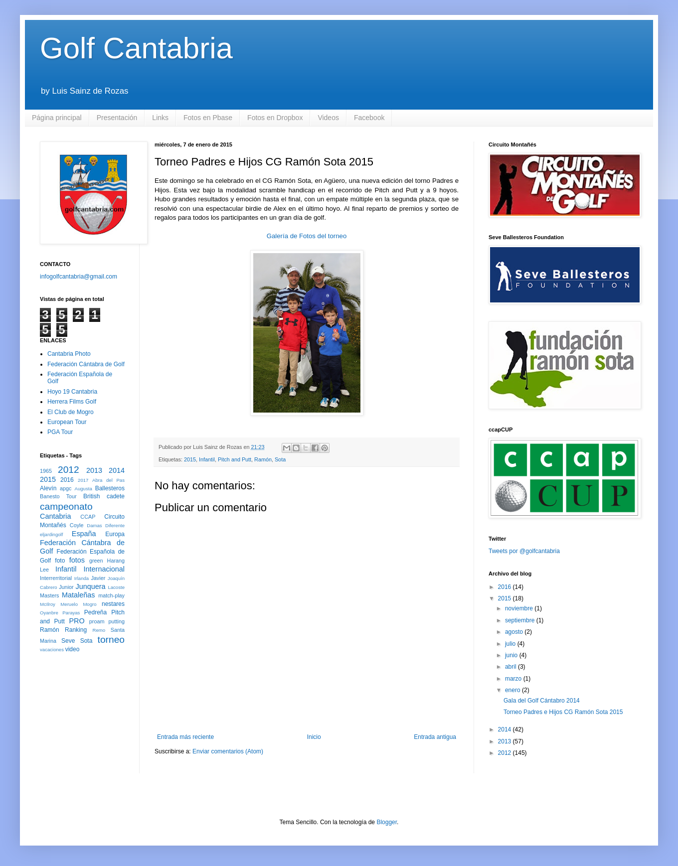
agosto (514, 631)
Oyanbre (49, 612)
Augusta (83, 488)
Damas (94, 525)
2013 (94, 470)
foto (60, 560)
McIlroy (47, 604)
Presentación (117, 118)
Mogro (89, 604)
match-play (111, 595)
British (91, 496)
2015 (190, 459)
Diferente (115, 525)
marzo (514, 678)
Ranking (76, 629)
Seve (68, 640)
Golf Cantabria (136, 48)
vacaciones (52, 649)
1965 (46, 471)
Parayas (71, 612)
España (84, 534)
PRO (76, 621)
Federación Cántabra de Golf (86, 364)
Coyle (77, 525)
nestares (113, 603)
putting (117, 621)
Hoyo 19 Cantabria (72, 391)
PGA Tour (60, 432)
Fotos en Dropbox (275, 118)
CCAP (87, 517)
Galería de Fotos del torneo (307, 236)
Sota (280, 459)
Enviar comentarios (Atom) (227, 751)
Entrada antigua (435, 736)
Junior (66, 587)
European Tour (67, 422)
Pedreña (95, 612)
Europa (115, 534)
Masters (49, 595)
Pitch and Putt (234, 459)
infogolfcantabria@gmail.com (78, 276)
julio (511, 643)
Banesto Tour (58, 496)
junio (512, 655)
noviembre (519, 608)
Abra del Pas (108, 480)
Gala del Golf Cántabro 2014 (542, 700)
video (72, 649)
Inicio (314, 736)
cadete (116, 496)
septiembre (520, 620)
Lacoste (116, 587)
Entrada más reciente (185, 736)
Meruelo (69, 604)
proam (97, 621)
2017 (83, 480)
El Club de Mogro (70, 412)
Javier (98, 578)
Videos (328, 118)
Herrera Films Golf (71, 401)
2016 (67, 479)
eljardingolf (51, 534)
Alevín (48, 488)
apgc (65, 488)
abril (511, 666)
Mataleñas (78, 595)
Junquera (91, 586)
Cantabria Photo (69, 353)
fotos (77, 560)
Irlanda (81, 578)
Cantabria (55, 516)
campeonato (66, 506)
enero (513, 690)
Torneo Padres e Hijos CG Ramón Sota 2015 (563, 712)
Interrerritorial (56, 578)
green (96, 561)
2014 (117, 470)
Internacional (104, 569)
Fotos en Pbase (207, 118)
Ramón (263, 459)
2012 (68, 469)
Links (160, 118)
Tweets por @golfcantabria (524, 551)
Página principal (57, 118)
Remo (98, 630)
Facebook (369, 118)
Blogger (386, 822)
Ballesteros (110, 488)
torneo (111, 639)
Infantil (207, 459)
